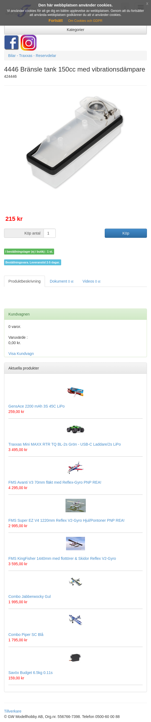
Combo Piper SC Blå (25, 634)
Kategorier (75, 30)
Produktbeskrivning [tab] (24, 281)
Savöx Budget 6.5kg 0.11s (30, 672)
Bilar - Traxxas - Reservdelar (32, 55)
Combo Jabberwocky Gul (29, 596)
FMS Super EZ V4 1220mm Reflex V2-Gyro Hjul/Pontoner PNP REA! (66, 520)
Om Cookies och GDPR (85, 21)
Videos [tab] (91, 281)
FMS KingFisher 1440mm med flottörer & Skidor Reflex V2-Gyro (62, 558)
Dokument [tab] (61, 281)
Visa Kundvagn (21, 353)
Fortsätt (56, 20)
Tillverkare (12, 711)
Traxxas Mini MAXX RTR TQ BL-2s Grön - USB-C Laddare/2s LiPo (64, 444)
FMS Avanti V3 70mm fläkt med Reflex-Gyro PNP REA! (54, 482)
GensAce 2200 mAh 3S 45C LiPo (36, 406)
